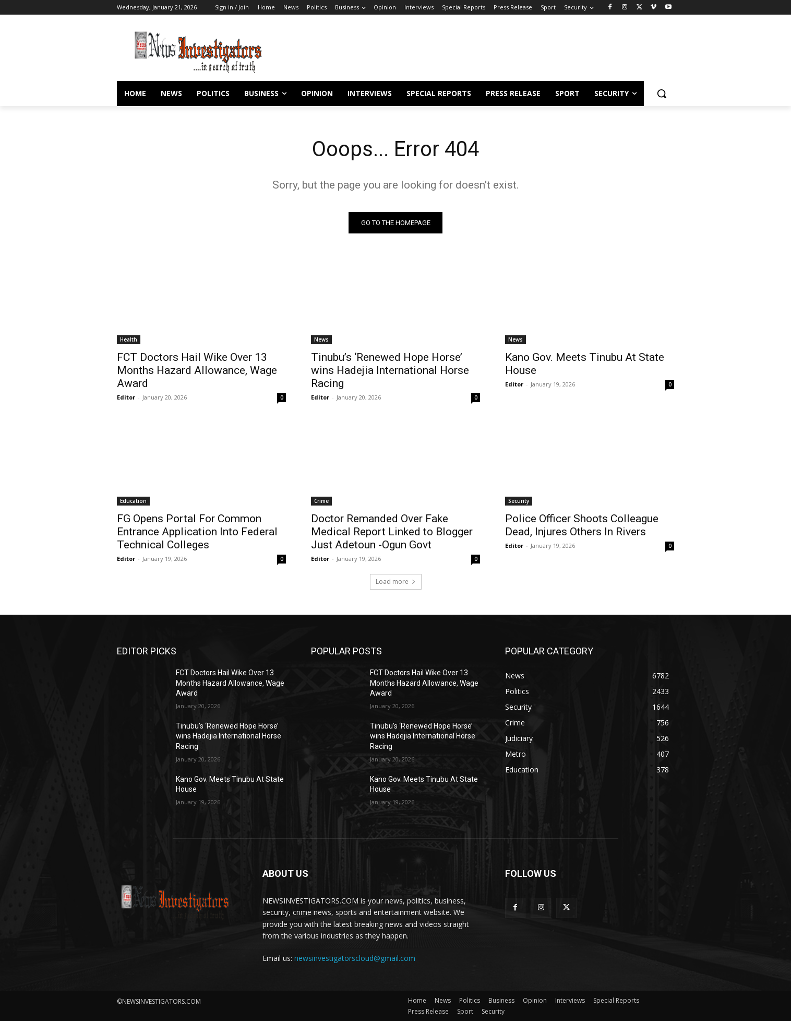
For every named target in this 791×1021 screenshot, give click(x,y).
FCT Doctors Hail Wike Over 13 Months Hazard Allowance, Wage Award (197, 370)
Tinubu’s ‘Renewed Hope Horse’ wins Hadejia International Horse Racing (390, 370)
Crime (321, 500)
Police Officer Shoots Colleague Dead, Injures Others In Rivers (581, 525)
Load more (396, 581)
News (321, 339)
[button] (661, 93)
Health (128, 339)
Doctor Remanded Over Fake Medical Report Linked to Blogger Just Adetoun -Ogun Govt (392, 531)
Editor (126, 397)
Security (518, 500)
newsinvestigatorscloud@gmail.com (354, 958)
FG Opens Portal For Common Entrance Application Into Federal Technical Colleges (197, 531)
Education (133, 500)
